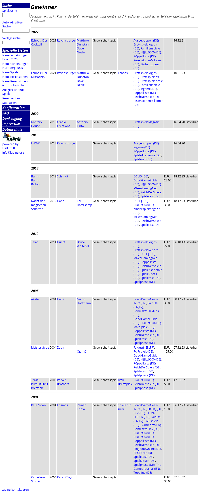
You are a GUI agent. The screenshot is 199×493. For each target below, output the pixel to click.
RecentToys (65, 477)
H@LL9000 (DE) (151, 52)
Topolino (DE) (143, 473)
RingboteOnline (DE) (147, 449)
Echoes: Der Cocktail (39, 42)
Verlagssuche (11, 38)
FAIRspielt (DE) (143, 351)
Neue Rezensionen (15, 77)
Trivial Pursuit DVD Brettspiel (39, 384)
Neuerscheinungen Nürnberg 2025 (15, 66)
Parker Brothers (63, 382)
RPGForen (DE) (144, 453)
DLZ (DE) (139, 413)
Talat (34, 242)
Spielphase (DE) (144, 282)
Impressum (11, 123)
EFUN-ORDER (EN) (144, 415)
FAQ (5, 113)
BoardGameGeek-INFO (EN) (146, 301)
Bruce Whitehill (83, 244)
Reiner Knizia (81, 407)
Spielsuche (9, 11)
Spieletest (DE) (150, 196)
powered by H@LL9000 (10, 146)
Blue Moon (38, 405)
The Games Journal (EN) (147, 467)
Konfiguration (13, 107)
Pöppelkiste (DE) (145, 56)
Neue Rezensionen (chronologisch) (15, 83)
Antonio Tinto (82, 124)
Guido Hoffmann (84, 301)
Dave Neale (81, 50)
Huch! (61, 242)
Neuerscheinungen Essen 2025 (15, 57)
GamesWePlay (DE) (146, 429)
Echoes (123, 73)
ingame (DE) (149, 89)
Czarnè (81, 351)
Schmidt (62, 176)
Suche (7, 5)
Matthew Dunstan (83, 42)
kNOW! (35, 143)
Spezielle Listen (15, 50)
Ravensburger (66, 40)
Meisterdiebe (40, 347)
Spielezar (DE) (143, 159)
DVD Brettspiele (125, 382)
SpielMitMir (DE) (144, 461)
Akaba (35, 299)
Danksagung (12, 118)
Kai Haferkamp (84, 203)
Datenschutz (12, 129)
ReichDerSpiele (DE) (147, 97)
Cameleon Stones (38, 479)
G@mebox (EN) (151, 425)
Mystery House (36, 124)
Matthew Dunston (83, 75)
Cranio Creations (63, 124)
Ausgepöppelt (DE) (146, 40)
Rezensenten (11, 98)
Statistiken (9, 103)
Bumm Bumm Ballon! (35, 180)
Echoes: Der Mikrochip (39, 75)
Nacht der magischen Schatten (38, 205)
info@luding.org (13, 153)
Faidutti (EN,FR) (144, 347)
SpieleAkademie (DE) (147, 155)
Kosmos (62, 405)
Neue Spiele (10, 72)
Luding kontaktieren (15, 490)
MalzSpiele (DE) (144, 327)
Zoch (60, 347)
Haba (60, 201)
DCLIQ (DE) (141, 176)
